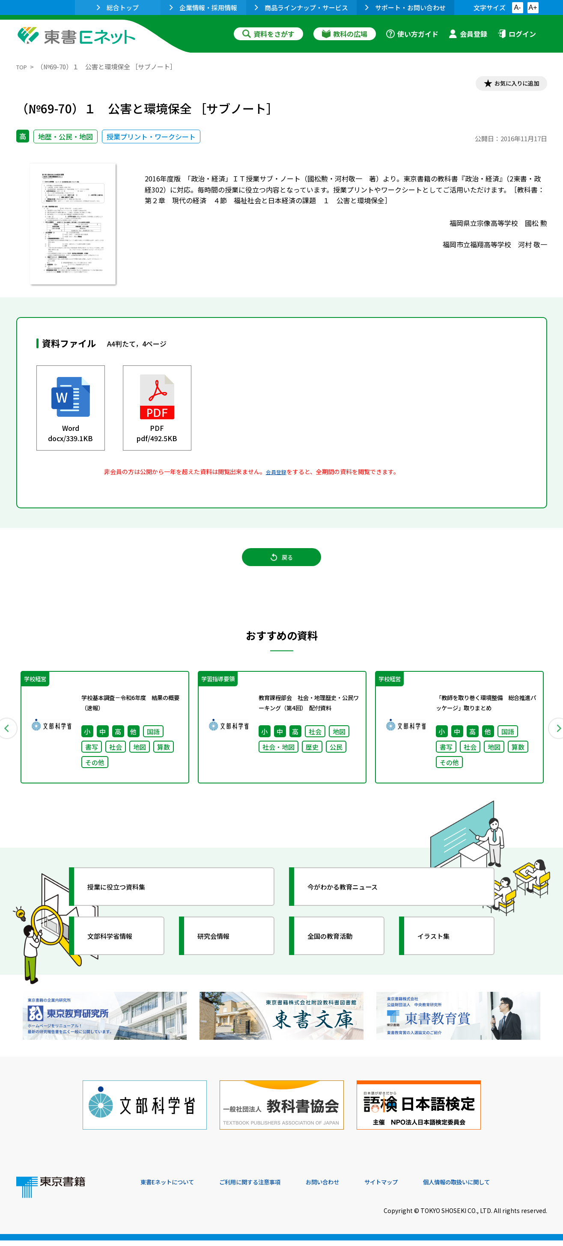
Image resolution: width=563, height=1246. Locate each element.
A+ (532, 7)
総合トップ (118, 7)
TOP (23, 66)
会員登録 (468, 34)
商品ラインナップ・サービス (301, 7)
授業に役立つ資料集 (126, 901)
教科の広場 (344, 34)
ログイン (516, 34)
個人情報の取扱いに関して (506, 1188)
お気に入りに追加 (510, 85)
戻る (281, 565)
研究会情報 (220, 950)
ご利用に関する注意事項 (269, 1188)
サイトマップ (419, 1188)
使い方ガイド (412, 34)
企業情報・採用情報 (203, 7)
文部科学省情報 (118, 950)
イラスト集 (440, 950)
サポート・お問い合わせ (405, 7)
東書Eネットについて (173, 1188)
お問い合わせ (352, 1188)
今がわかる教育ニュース (353, 901)
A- (517, 7)
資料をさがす (268, 34)
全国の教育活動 (338, 950)
